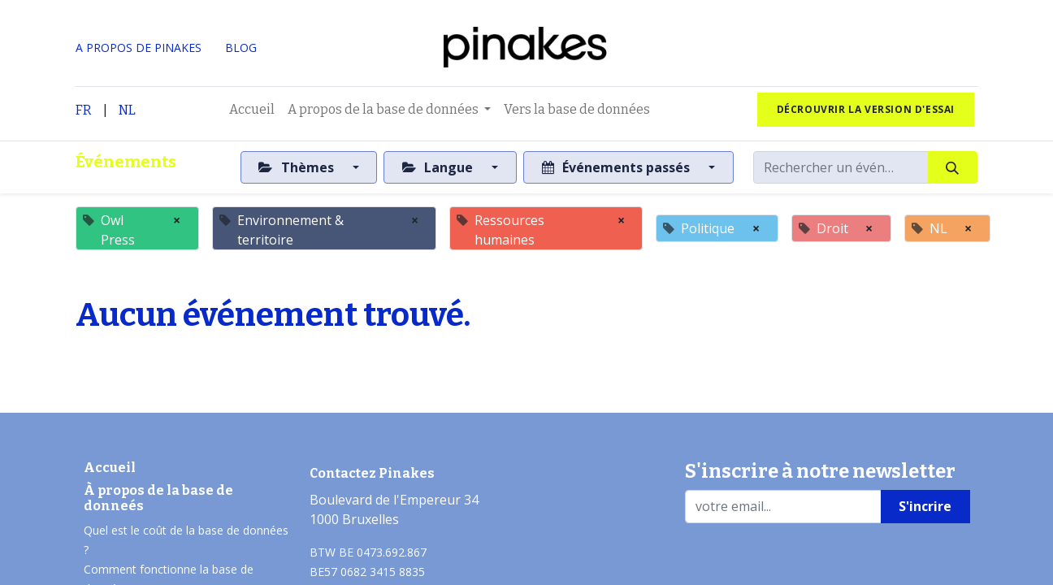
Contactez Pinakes (372, 473)
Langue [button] (439, 167)
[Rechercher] (952, 167)
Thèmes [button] (297, 167)
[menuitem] (252, 109)
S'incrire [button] (925, 506)
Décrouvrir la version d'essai (866, 109)
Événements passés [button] (617, 167)
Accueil (110, 467)
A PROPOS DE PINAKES (139, 47)
